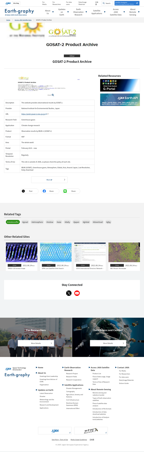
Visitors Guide (124, 384)
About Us (42, 373)
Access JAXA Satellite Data (23, 20)
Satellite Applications (73, 385)
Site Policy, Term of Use (60, 440)
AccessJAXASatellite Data (115, 12)
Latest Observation (46, 394)
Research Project (72, 374)
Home (8, 20)
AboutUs (47, 12)
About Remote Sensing (101, 390)
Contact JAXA (123, 368)
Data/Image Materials (82, 3)
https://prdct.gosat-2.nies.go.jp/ (33, 114)
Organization (44, 385)
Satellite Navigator (124, 3)
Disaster (42, 397)
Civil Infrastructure (72, 401)
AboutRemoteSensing (132, 12)
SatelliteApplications (96, 12)
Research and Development (49, 406)
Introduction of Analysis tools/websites (101, 419)
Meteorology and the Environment (47, 401)
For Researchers (57, 3)
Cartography (70, 392)
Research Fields (71, 377)
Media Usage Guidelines (79, 440)
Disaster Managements (74, 389)
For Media (44, 3)
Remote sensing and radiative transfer (99, 394)
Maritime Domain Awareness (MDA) (72, 405)
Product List (97, 374)
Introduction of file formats (102, 409)
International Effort (72, 409)
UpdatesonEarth (61, 12)
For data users (69, 3)
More (48, 180)
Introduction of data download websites (100, 414)
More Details (36, 344)
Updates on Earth (45, 390)
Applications (44, 409)
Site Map (16, 3)
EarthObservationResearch (78, 12)
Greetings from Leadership (49, 377)
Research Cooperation (73, 380)
